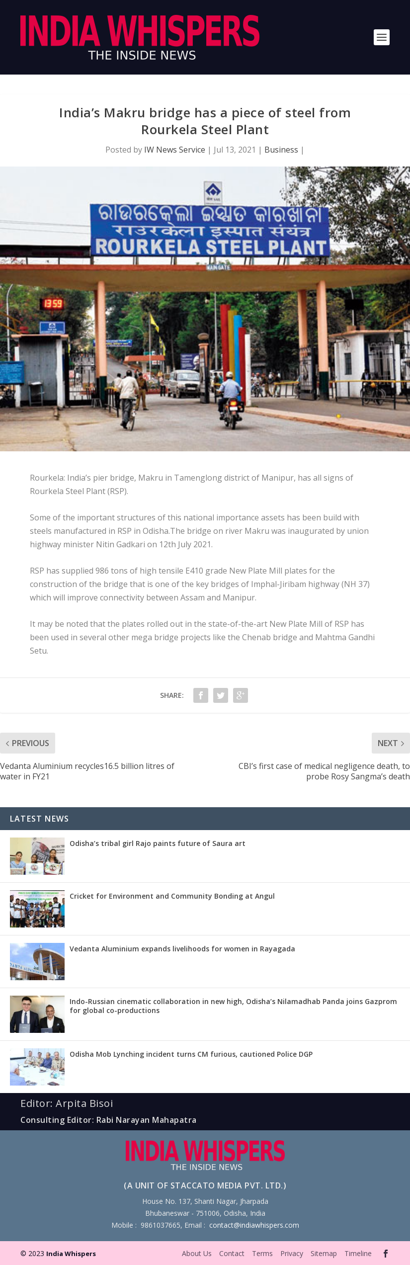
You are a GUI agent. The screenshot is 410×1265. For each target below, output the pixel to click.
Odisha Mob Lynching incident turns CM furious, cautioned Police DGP (191, 1054)
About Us (197, 1253)
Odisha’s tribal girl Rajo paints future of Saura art (158, 843)
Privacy (291, 1253)
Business (281, 149)
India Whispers (71, 1253)
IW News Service (174, 149)
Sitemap (324, 1253)
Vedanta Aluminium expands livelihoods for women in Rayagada (182, 948)
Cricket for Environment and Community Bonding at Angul (172, 896)
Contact (232, 1253)
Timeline (358, 1253)
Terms (262, 1253)
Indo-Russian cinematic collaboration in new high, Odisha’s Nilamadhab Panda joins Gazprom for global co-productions (233, 1006)
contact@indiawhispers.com (254, 1225)
